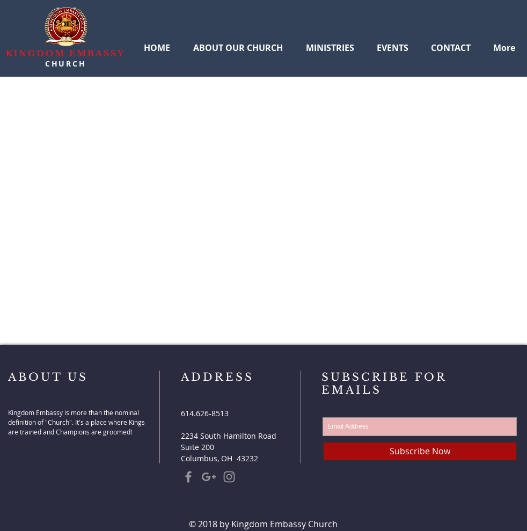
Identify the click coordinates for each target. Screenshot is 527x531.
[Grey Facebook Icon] (188, 476)
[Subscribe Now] (420, 451)
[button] (329, 43)
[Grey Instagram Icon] (229, 476)
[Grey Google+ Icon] (208, 476)
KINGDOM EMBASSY (65, 53)
